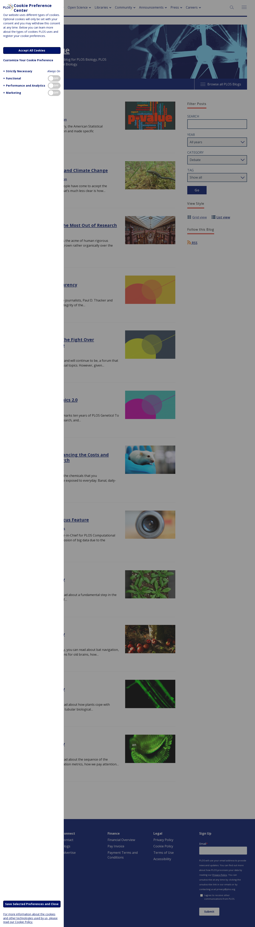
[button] (17, 71)
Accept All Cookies (32, 50)
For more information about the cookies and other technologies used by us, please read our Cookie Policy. (30, 918)
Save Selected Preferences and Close (32, 904)
